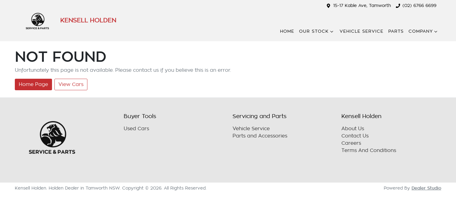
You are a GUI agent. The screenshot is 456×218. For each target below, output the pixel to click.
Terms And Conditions (368, 150)
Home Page (33, 84)
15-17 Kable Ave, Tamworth (362, 5)
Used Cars (136, 128)
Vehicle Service (361, 31)
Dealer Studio (426, 188)
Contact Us (355, 136)
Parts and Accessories (260, 136)
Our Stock (317, 31)
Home (287, 31)
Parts (396, 31)
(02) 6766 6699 (419, 5)
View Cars (70, 84)
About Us (352, 128)
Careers (351, 143)
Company (424, 31)
